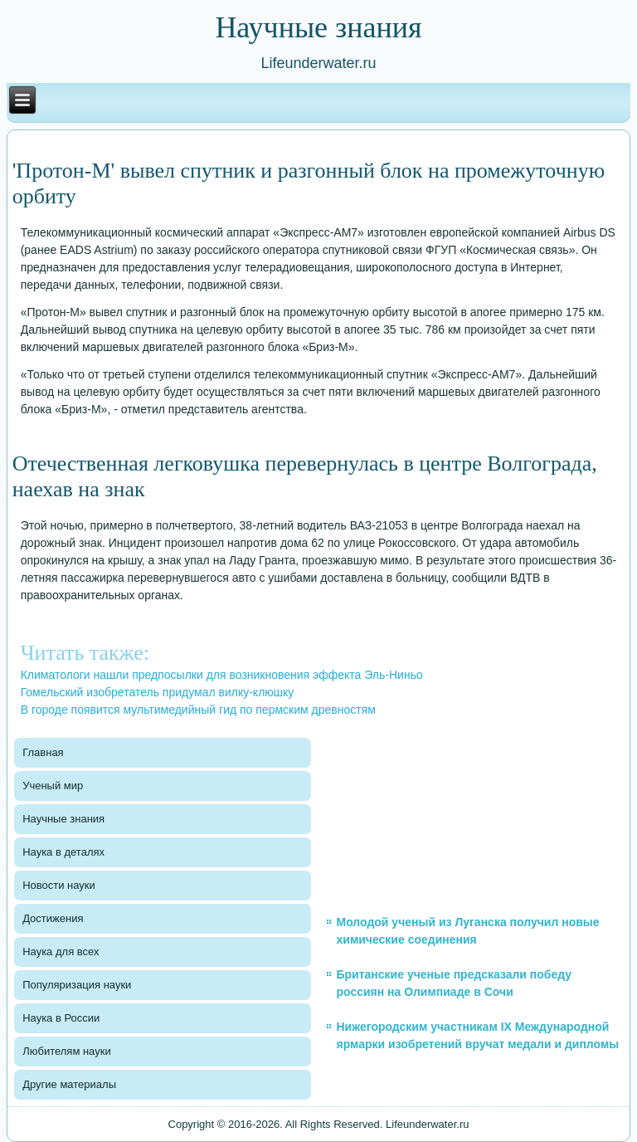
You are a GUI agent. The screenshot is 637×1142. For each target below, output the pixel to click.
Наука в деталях (63, 852)
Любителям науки (66, 1051)
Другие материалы (69, 1084)
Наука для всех (60, 951)
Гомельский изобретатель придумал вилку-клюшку (157, 692)
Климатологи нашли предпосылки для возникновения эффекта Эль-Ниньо (222, 674)
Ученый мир (52, 785)
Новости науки (58, 885)
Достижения (52, 918)
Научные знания (63, 819)
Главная (42, 752)
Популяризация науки (76, 985)
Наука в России (61, 1018)
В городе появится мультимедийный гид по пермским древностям (198, 709)
